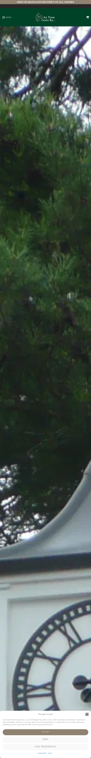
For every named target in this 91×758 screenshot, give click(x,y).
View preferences (45, 747)
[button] (87, 714)
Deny (45, 739)
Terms (50, 753)
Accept (45, 732)
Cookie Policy (42, 753)
